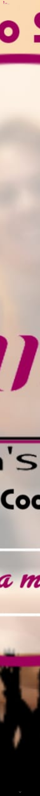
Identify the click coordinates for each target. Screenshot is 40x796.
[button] (20, 792)
